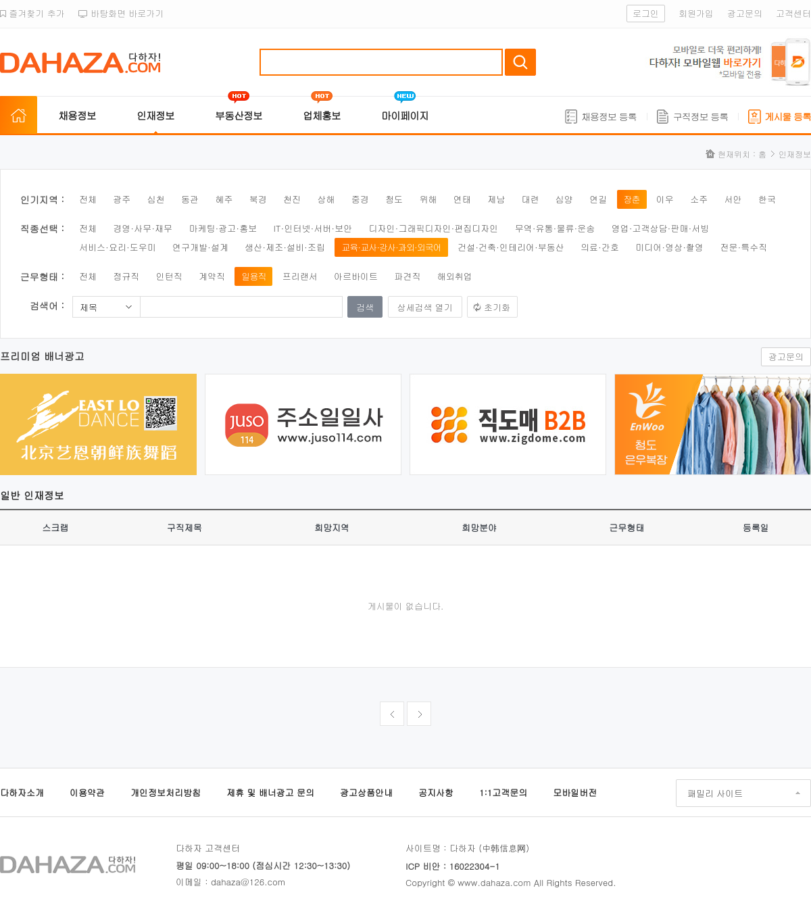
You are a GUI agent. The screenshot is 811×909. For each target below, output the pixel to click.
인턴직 (169, 276)
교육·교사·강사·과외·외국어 (391, 247)
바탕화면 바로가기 (121, 13)
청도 (394, 199)
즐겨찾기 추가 (32, 13)
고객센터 (793, 13)
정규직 (126, 276)
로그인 (646, 13)
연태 (462, 199)
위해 (428, 199)
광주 (121, 199)
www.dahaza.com (494, 882)
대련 (530, 199)
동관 (190, 199)
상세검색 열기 (425, 307)
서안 (733, 199)
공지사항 (435, 792)
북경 (258, 199)
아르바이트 (356, 276)
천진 (292, 199)
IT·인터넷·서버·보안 (313, 228)
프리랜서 (300, 276)
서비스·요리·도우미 (117, 247)
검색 (520, 62)
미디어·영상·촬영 (669, 247)
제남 (496, 199)
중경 (360, 199)
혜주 (223, 199)
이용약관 (87, 792)
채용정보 (77, 115)
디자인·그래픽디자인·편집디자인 (434, 228)
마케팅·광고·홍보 (223, 228)
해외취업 (454, 276)
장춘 (632, 199)
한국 (767, 199)
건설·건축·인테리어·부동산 (511, 247)
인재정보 (155, 115)
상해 (326, 199)
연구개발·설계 (200, 247)
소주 (699, 199)
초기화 (497, 307)
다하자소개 (22, 792)
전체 (88, 199)
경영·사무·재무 (142, 228)
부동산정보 (238, 115)
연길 (598, 199)
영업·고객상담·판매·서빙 (661, 228)
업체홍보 (322, 115)
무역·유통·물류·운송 (555, 228)
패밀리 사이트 (715, 793)
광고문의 (744, 13)
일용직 (253, 276)
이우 (665, 199)
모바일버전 (575, 792)
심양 (564, 199)
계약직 (212, 276)
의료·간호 (600, 247)
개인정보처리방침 (165, 792)
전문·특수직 (743, 247)
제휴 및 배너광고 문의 (270, 792)
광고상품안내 (366, 792)
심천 (156, 199)
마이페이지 (404, 115)
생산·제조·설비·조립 (285, 247)
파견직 (407, 276)
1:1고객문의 (503, 792)
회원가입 (696, 13)
